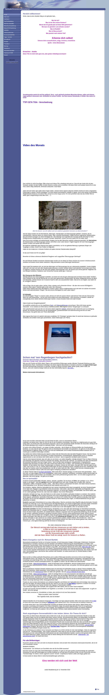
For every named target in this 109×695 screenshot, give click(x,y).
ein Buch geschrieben (45, 472)
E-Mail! (94, 601)
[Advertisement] (29, 407)
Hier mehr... (70, 368)
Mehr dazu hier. (86, 546)
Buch (51, 305)
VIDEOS (64, 309)
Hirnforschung (39, 572)
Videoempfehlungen (62, 305)
